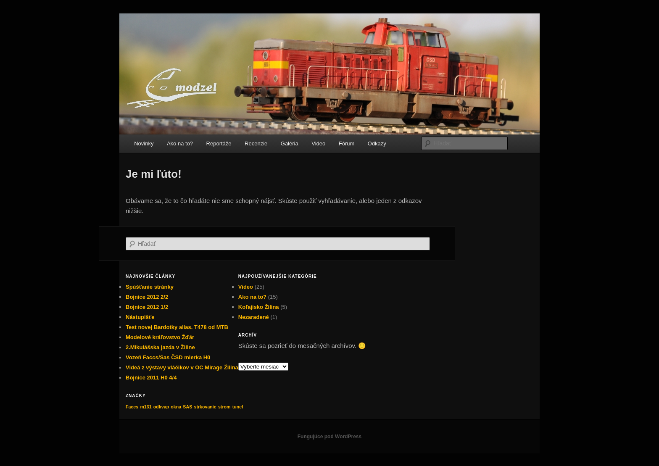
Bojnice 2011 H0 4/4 (151, 377)
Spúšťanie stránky (150, 287)
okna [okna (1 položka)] (176, 406)
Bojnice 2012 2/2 (147, 297)
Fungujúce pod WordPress (329, 437)
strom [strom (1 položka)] (224, 406)
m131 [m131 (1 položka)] (145, 406)
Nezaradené (253, 317)
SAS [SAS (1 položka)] (187, 406)
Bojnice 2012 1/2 (147, 307)
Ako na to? (180, 143)
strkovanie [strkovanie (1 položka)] (205, 406)
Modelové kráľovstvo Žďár (160, 337)
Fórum (347, 143)
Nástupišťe (140, 317)
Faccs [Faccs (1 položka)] (132, 406)
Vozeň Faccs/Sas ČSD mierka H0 (168, 357)
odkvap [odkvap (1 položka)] (161, 406)
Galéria (289, 143)
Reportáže (219, 143)
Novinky (143, 143)
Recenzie (256, 143)
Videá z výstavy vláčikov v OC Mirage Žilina (182, 367)
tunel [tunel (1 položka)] (237, 406)
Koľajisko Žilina (258, 307)
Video (318, 143)
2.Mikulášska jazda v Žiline (160, 347)
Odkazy (377, 143)
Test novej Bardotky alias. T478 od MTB (177, 327)
